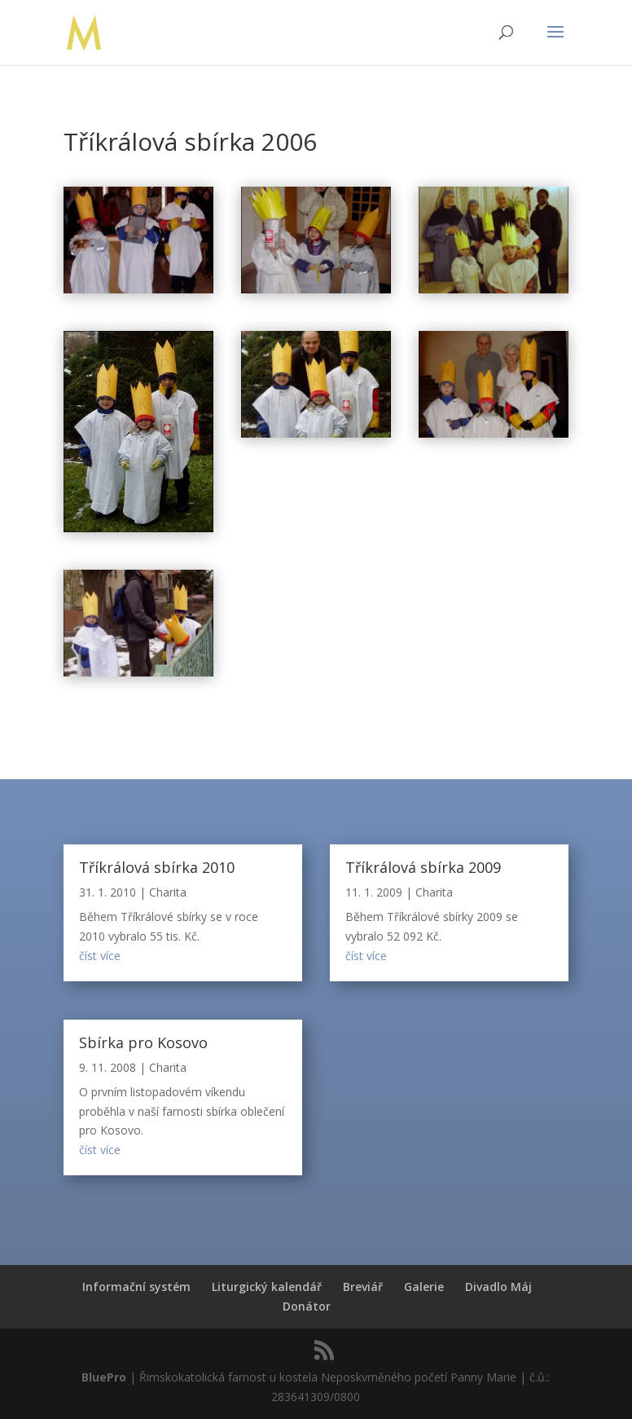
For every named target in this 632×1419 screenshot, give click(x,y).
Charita (168, 892)
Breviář (363, 1286)
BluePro (103, 1377)
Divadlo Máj (498, 1286)
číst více (100, 955)
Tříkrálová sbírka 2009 (423, 867)
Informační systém (136, 1286)
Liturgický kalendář (267, 1286)
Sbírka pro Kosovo (143, 1042)
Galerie (424, 1286)
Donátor (307, 1306)
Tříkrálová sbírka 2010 (157, 867)
